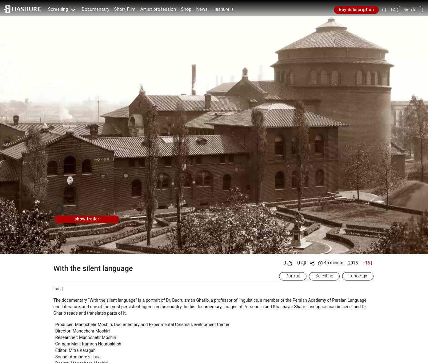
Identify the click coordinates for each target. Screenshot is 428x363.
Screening (62, 9)
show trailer (86, 219)
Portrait (293, 276)
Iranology (358, 276)
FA (393, 9)
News (202, 9)
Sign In (410, 9)
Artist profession (158, 9)
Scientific (324, 276)
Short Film (124, 9)
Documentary (95, 9)
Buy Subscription (356, 9)
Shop (186, 9)
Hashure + (223, 9)
